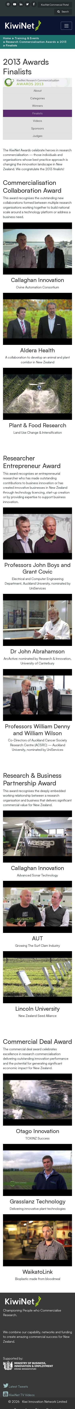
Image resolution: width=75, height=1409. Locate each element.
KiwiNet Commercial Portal (55, 4)
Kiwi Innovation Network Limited (44, 1402)
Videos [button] (37, 120)
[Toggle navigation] (66, 26)
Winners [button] (37, 105)
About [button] (38, 90)
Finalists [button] (37, 113)
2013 (63, 41)
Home (7, 38)
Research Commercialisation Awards (31, 41)
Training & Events (27, 38)
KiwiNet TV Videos (19, 1395)
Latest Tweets (15, 1386)
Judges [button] (37, 135)
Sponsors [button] (37, 128)
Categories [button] (37, 98)
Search (63, 11)
